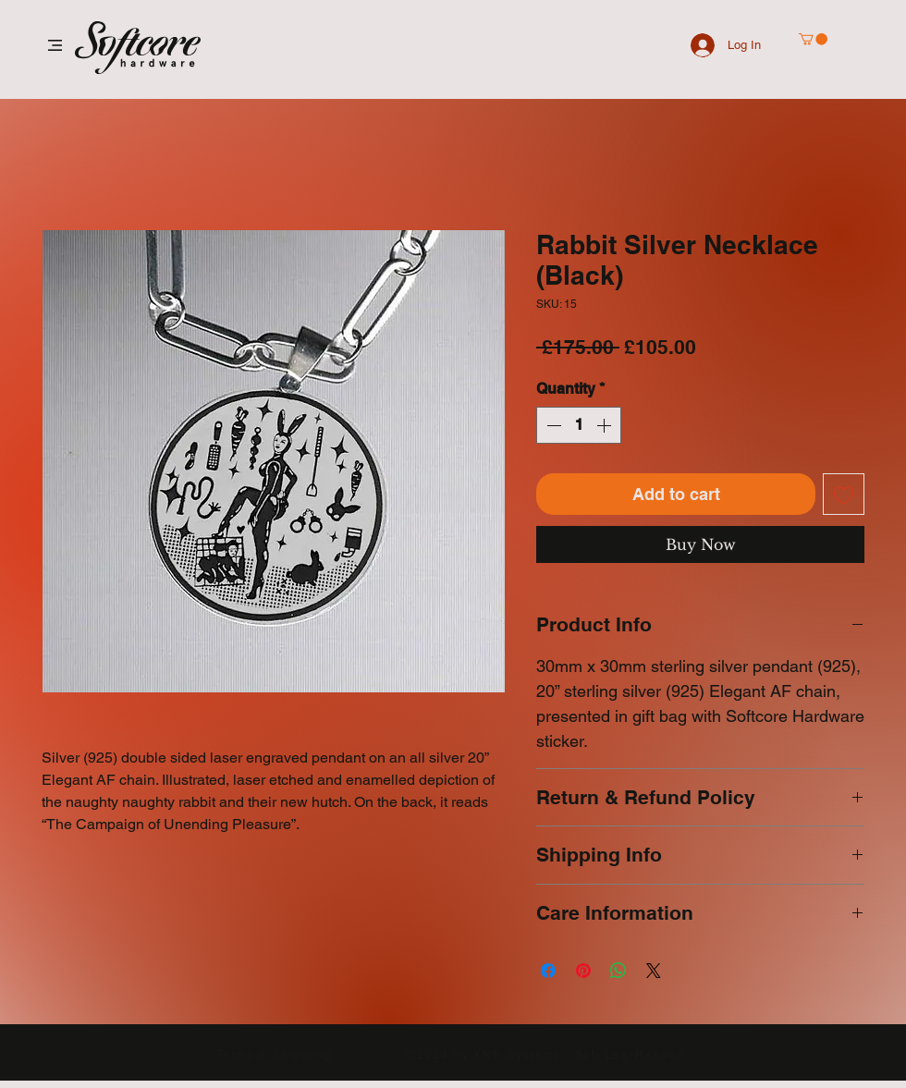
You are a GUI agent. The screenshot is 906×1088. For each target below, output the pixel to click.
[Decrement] (552, 425)
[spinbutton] (579, 425)
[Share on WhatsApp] (618, 971)
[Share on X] (654, 971)
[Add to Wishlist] (843, 494)
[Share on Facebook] (548, 971)
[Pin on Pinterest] (583, 971)
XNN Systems (517, 1054)
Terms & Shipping (274, 1054)
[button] (55, 45)
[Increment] (605, 425)
